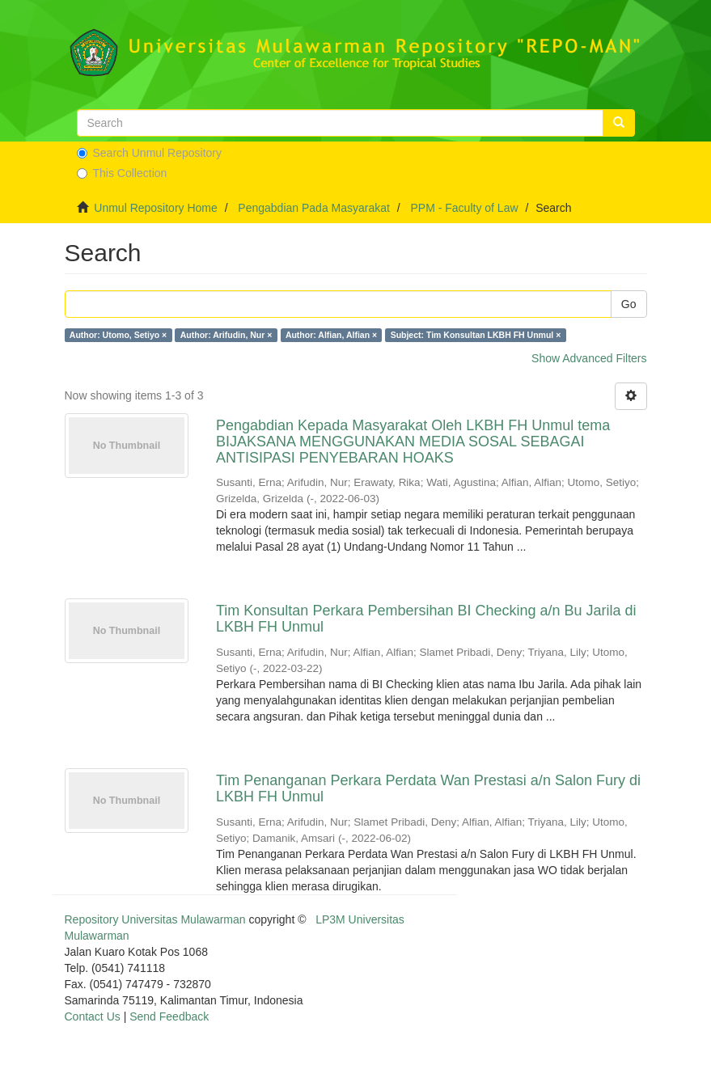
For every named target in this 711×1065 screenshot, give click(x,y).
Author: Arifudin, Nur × (226, 335)
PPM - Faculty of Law (464, 207)
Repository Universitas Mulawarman (155, 919)
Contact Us (93, 1016)
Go (629, 304)
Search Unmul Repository (149, 152)
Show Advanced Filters (588, 358)
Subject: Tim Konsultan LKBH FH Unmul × (476, 335)
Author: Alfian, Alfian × (331, 335)
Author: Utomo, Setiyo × (118, 335)
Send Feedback (169, 1016)
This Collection (122, 173)
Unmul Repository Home (156, 207)
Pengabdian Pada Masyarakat (314, 207)
